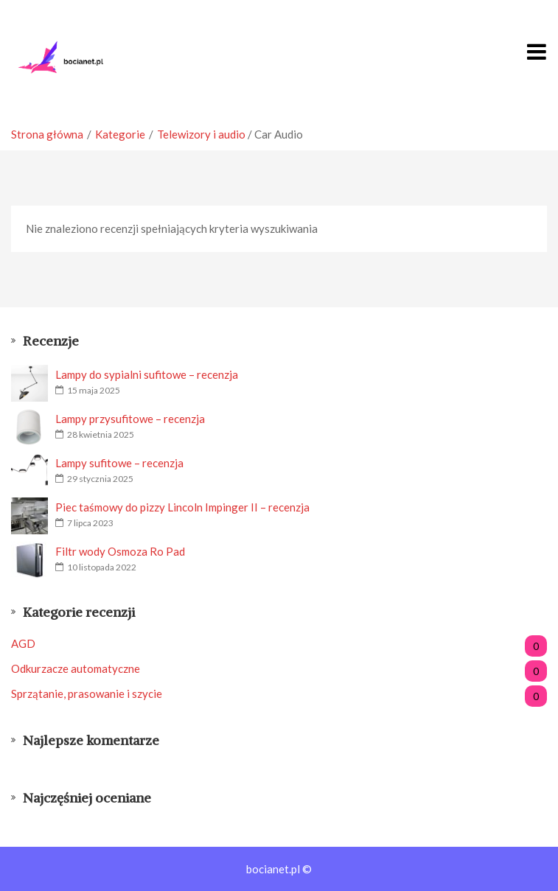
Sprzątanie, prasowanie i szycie (279, 693)
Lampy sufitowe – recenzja (119, 462)
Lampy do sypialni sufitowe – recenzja (146, 374)
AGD (279, 643)
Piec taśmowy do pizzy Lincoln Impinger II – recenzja (182, 507)
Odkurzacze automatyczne (279, 668)
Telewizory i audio (201, 134)
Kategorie (120, 134)
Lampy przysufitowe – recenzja (130, 418)
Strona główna (47, 134)
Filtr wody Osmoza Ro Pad (120, 551)
